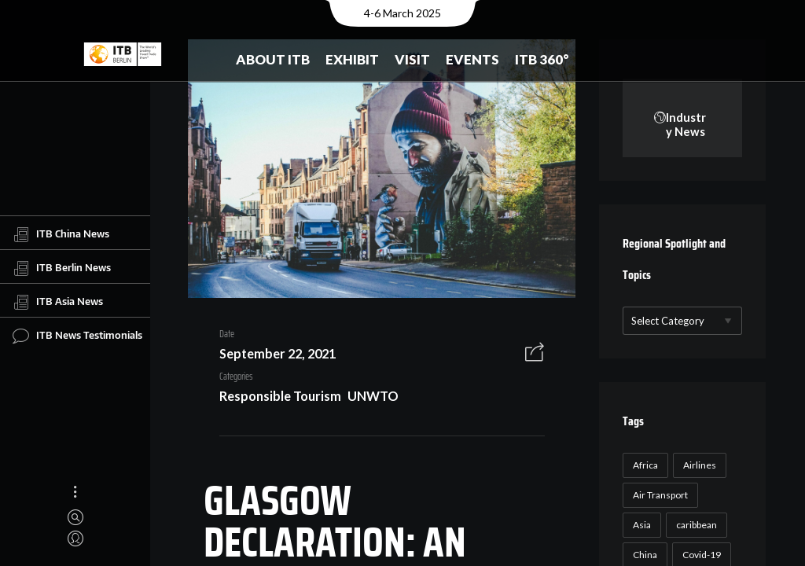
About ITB (273, 59)
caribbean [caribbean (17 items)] (695, 525)
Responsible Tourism (405, 356)
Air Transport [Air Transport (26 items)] (658, 496)
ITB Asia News (58, 302)
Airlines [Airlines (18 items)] (698, 466)
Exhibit (352, 59)
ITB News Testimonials (77, 335)
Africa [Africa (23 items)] (643, 466)
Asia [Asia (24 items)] (640, 525)
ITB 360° (542, 59)
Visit (412, 59)
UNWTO (498, 356)
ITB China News (61, 234)
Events (472, 59)
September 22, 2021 (271, 356)
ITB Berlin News (62, 268)
